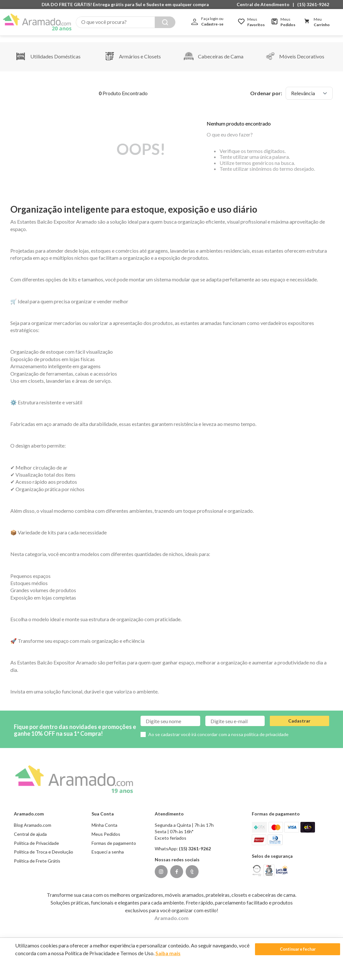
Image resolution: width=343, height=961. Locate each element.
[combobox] (125, 22)
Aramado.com (171, 911)
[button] (265, 4)
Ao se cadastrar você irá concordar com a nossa (218, 728)
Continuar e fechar (283, 949)
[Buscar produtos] (165, 22)
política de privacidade (266, 728)
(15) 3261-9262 (313, 4)
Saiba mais (179, 953)
